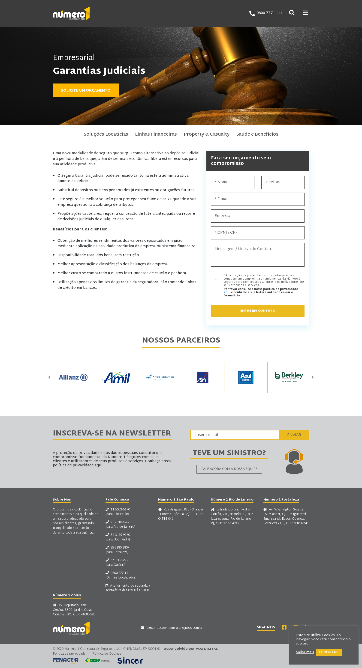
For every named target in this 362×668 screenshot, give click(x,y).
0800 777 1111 (265, 13)
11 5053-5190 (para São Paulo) (118, 512)
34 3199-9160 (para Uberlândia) (118, 537)
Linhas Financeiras (156, 135)
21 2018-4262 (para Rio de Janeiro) (120, 524)
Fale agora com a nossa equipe (229, 469)
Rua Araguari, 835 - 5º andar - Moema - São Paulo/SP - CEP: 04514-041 (180, 514)
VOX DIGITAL (207, 649)
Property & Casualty (206, 135)
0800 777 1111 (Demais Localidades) (121, 575)
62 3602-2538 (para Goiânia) (117, 562)
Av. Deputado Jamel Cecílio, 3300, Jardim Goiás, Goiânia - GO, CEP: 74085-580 (74, 610)
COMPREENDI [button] (329, 652)
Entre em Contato (257, 311)
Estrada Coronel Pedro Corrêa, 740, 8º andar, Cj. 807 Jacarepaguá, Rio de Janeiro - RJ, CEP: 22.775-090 (232, 516)
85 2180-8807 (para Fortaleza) (117, 550)
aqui (227, 292)
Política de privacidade (69, 654)
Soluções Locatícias (106, 135)
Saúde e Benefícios (257, 135)
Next (312, 377)
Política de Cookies (107, 654)
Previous (49, 377)
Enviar (294, 434)
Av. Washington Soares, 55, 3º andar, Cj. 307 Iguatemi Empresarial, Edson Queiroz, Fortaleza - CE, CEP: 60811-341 (286, 516)
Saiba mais (305, 652)
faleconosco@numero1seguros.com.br (171, 628)
